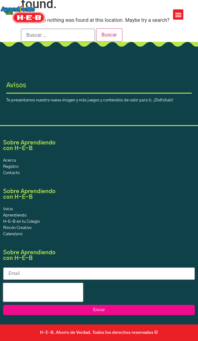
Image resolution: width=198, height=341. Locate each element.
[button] (178, 14)
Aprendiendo (15, 215)
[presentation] (43, 292)
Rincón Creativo (17, 228)
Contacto (11, 173)
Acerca (9, 160)
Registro (10, 167)
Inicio (8, 209)
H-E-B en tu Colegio (21, 222)
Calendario (12, 234)
